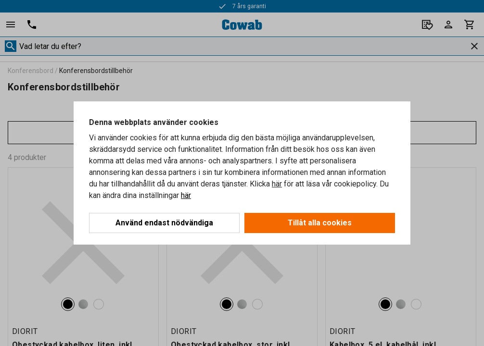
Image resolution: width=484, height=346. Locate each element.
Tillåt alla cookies (320, 222)
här (277, 183)
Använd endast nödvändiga (164, 222)
